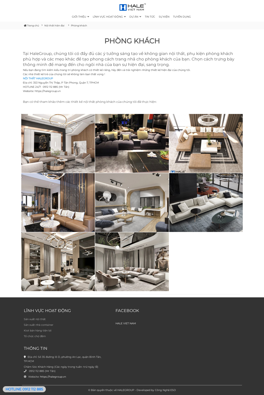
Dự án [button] (135, 16)
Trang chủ (31, 25)
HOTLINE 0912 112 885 (24, 389)
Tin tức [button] (150, 16)
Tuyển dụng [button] (182, 16)
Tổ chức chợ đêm (35, 336)
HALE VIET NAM (125, 323)
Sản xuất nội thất (35, 319)
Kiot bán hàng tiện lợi (38, 330)
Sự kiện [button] (164, 16)
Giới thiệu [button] (80, 16)
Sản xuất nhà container (38, 324)
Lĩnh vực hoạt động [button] (109, 16)
